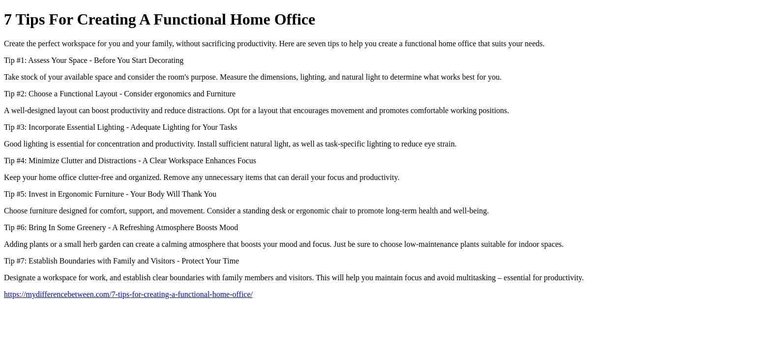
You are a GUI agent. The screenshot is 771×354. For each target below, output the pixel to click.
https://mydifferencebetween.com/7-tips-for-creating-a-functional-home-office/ (128, 294)
